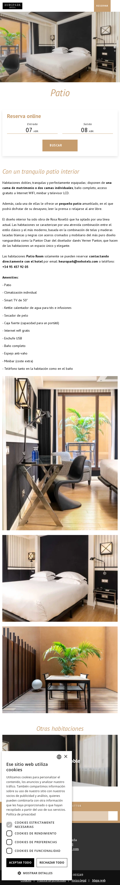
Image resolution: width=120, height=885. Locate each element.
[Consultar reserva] (102, 6)
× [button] (65, 757)
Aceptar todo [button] (20, 863)
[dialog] (37, 815)
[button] (36, 873)
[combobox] (59, 757)
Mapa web (98, 880)
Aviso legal (79, 880)
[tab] (115, 43)
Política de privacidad (21, 814)
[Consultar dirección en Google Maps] (89, 6)
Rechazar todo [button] (51, 863)
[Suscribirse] (113, 816)
